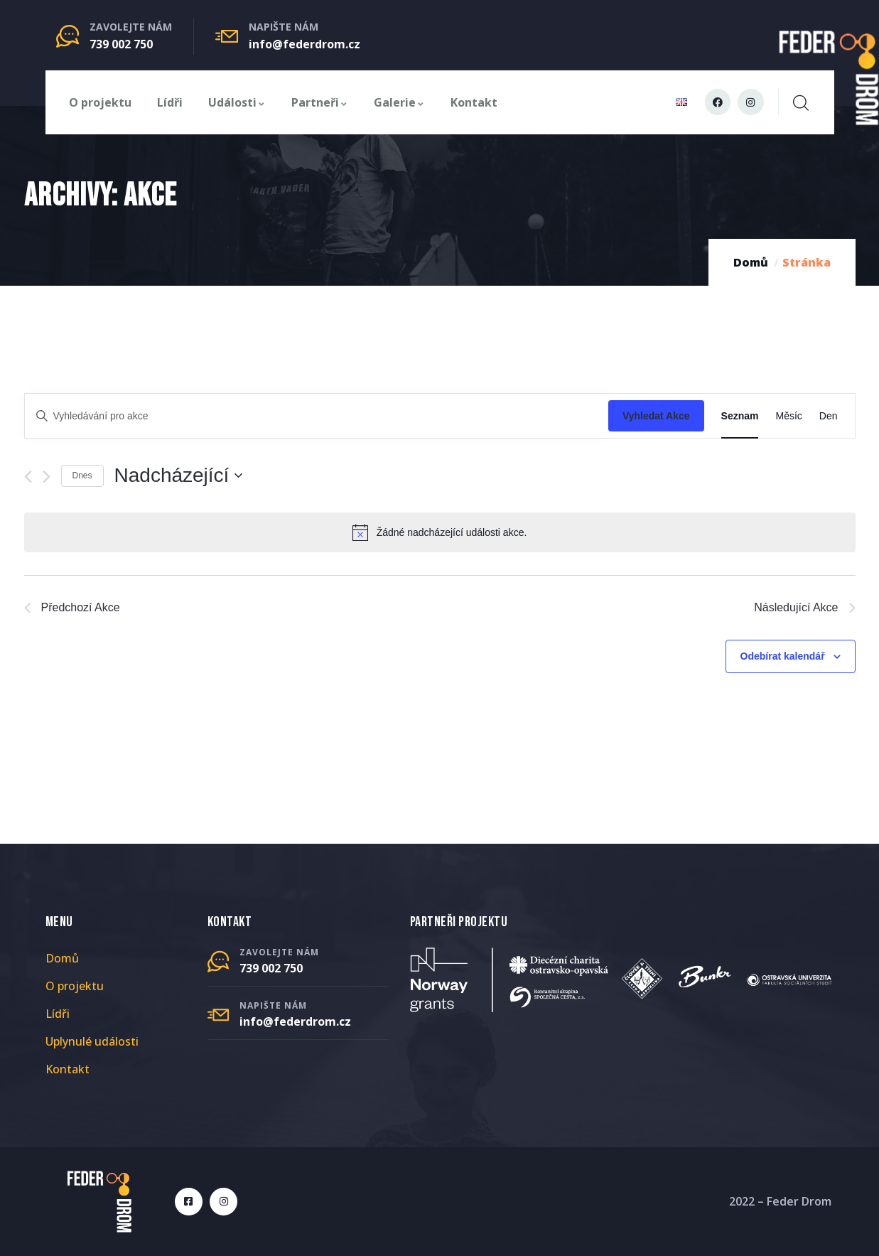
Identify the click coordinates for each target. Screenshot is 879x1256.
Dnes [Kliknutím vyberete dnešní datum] (82, 476)
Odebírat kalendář (782, 656)
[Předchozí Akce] (28, 476)
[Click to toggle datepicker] (178, 475)
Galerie (399, 102)
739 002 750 (121, 44)
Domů (750, 262)
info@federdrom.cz (304, 44)
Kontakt (474, 102)
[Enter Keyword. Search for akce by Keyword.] (316, 416)
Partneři (319, 102)
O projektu (100, 102)
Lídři (170, 102)
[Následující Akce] (46, 476)
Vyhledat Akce (656, 416)
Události (237, 102)
